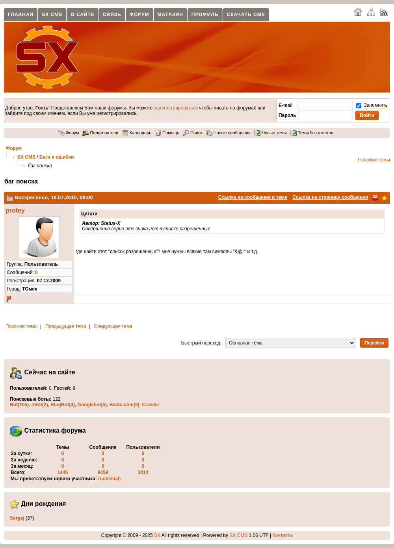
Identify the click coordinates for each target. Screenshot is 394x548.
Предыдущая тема (65, 326)
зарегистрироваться (176, 108)
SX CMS (52, 14)
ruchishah (109, 478)
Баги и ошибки (56, 157)
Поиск (193, 132)
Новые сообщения (228, 132)
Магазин (170, 14)
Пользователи (100, 132)
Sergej (17, 518)
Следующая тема (113, 326)
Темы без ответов (311, 132)
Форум (139, 14)
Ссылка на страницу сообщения (330, 197)
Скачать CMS (246, 14)
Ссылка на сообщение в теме (252, 197)
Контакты (282, 535)
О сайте (83, 14)
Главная (20, 14)
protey (15, 210)
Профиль (205, 14)
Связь (112, 14)
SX (157, 535)
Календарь (136, 132)
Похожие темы (374, 160)
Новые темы (270, 132)
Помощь (167, 132)
